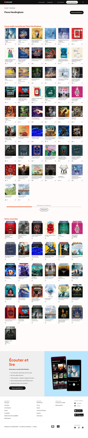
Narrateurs (12, 8)
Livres (38, 405)
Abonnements (59, 405)
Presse (6, 410)
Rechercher (40, 402)
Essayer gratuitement (72, 2)
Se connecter (60, 2)
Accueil (6, 8)
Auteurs (39, 413)
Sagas (38, 408)
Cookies (35, 426)
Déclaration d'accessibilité (11, 415)
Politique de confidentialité (11, 426)
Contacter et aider (60, 402)
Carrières (6, 405)
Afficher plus (44, 209)
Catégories (50, 2)
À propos (6, 402)
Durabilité (7, 413)
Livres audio (41, 2)
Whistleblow (7, 418)
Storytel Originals (41, 410)
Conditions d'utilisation (25, 426)
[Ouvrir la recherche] (83, 2)
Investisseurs (7, 408)
